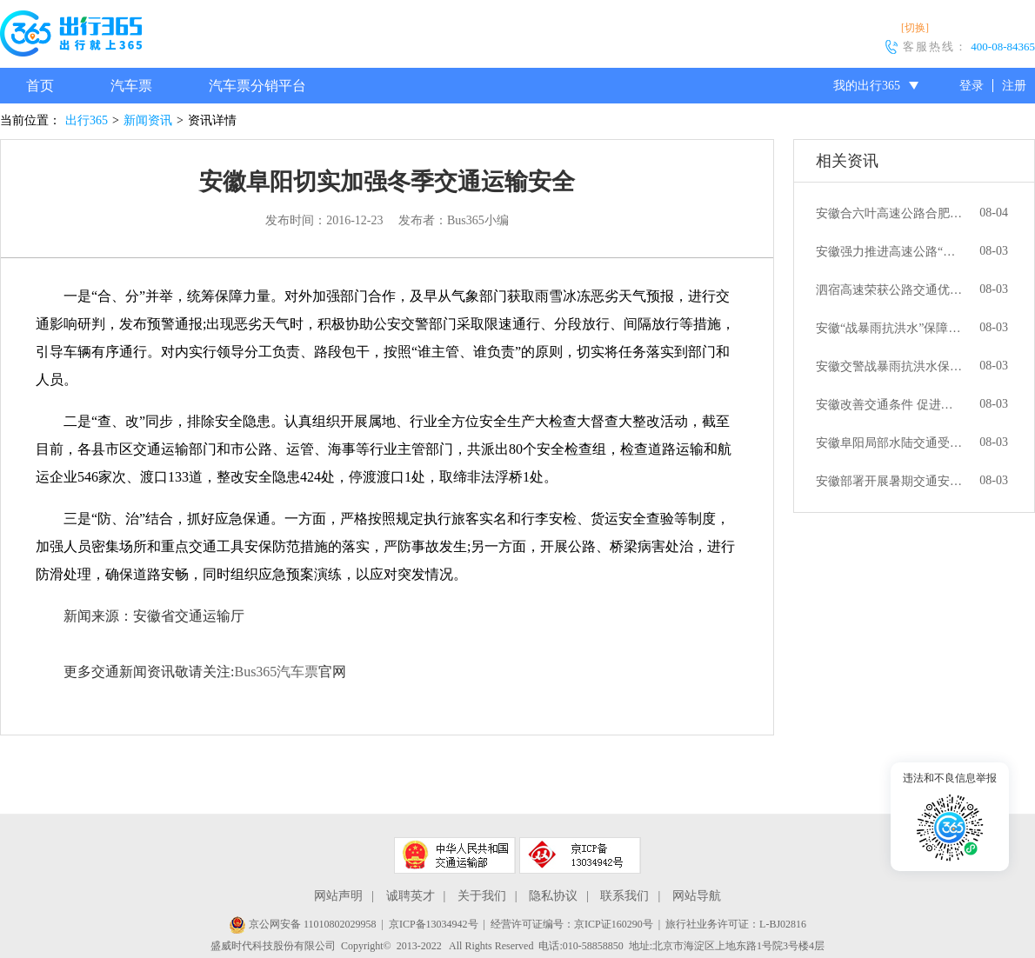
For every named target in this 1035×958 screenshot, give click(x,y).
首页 (40, 85)
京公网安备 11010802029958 (303, 924)
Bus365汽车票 (276, 671)
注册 (1014, 85)
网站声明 (338, 895)
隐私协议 (553, 895)
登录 (971, 85)
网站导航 (696, 895)
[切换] (915, 28)
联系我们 (624, 895)
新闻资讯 (148, 120)
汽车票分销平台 (257, 85)
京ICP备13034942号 (433, 924)
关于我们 (481, 895)
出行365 (86, 120)
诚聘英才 (410, 895)
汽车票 (131, 85)
